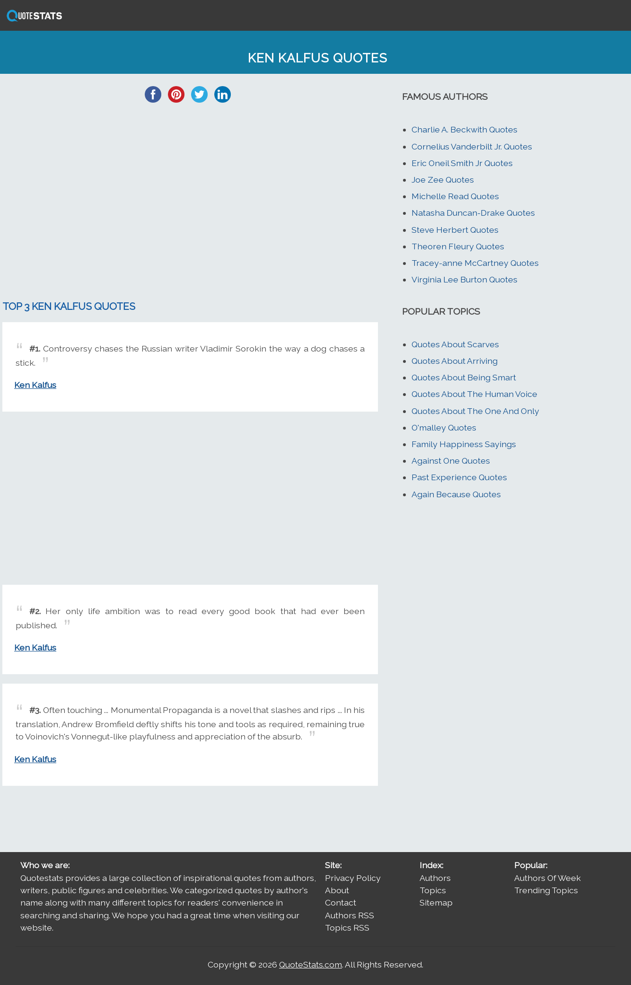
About (337, 890)
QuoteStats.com (310, 964)
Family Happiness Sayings (464, 444)
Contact (340, 902)
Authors (435, 878)
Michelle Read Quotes (455, 196)
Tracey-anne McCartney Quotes (475, 263)
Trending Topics (546, 890)
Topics (433, 890)
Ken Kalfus (35, 385)
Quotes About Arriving (455, 361)
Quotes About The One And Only (475, 411)
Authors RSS (349, 915)
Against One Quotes (451, 461)
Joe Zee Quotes (443, 180)
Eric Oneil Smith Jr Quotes (462, 163)
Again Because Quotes (456, 494)
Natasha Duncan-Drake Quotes (473, 213)
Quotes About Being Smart (464, 377)
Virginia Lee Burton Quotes (464, 279)
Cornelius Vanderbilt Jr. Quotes (472, 146)
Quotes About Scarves (455, 344)
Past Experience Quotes (459, 477)
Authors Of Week (547, 878)
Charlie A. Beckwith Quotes (464, 129)
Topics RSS (347, 927)
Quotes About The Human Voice (474, 394)
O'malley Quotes (444, 427)
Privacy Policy (353, 878)
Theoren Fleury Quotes (458, 246)
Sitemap (436, 902)
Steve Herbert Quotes (455, 230)
